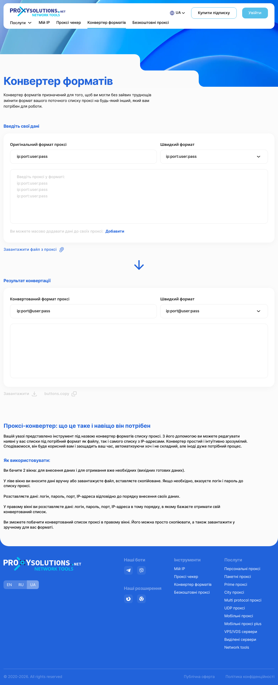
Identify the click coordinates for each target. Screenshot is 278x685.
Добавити (114, 231)
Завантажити (20, 394)
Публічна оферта (199, 676)
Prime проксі (235, 584)
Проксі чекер (68, 22)
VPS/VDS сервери (240, 631)
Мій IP (44, 22)
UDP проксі (234, 608)
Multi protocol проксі (242, 600)
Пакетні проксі (237, 576)
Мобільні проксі (238, 616)
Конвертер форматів (106, 22)
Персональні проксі (242, 569)
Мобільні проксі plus (242, 624)
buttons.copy (61, 394)
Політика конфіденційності (250, 676)
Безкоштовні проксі (150, 22)
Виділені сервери (240, 639)
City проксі (234, 592)
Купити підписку (214, 12)
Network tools (236, 647)
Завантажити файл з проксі (34, 249)
